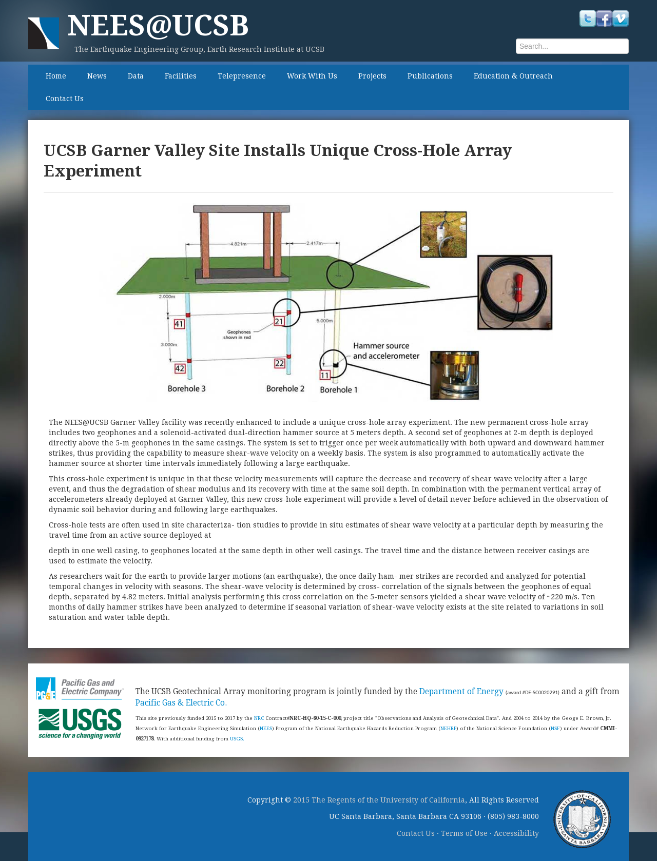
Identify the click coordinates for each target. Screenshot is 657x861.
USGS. (237, 738)
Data (136, 76)
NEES (266, 728)
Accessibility (516, 833)
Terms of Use (464, 833)
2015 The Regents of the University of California (379, 800)
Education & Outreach (513, 76)
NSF (555, 728)
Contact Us (65, 98)
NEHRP (448, 728)
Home (56, 76)
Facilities (181, 76)
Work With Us (312, 76)
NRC (259, 718)
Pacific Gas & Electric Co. (181, 703)
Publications (430, 76)
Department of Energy (461, 691)
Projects (372, 76)
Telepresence (242, 76)
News (97, 76)
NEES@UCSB (158, 25)
